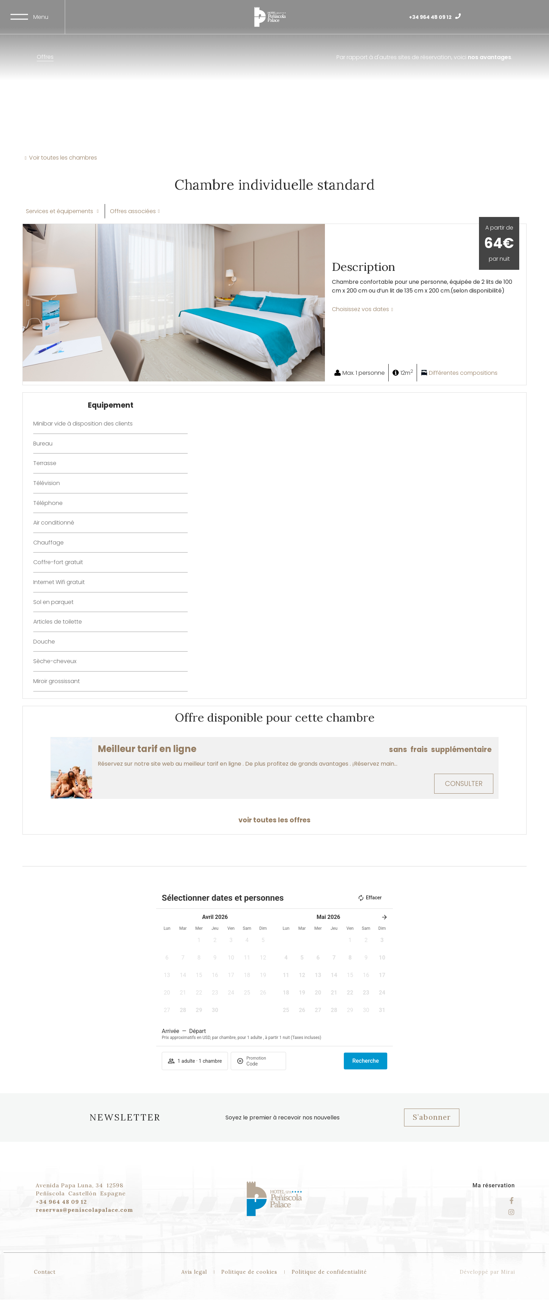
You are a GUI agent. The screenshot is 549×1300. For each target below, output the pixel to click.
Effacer (369, 897)
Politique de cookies (249, 1272)
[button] (27, 302)
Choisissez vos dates (360, 309)
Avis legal (194, 1272)
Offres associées (133, 211)
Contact (45, 1272)
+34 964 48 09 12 (430, 17)
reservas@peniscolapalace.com (84, 1209)
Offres (45, 57)
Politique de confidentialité (329, 1272)
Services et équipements (60, 211)
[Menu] (19, 17)
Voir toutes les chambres (63, 158)
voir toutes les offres (274, 820)
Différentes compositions (463, 373)
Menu (40, 17)
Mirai (508, 1272)
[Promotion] (263, 1064)
